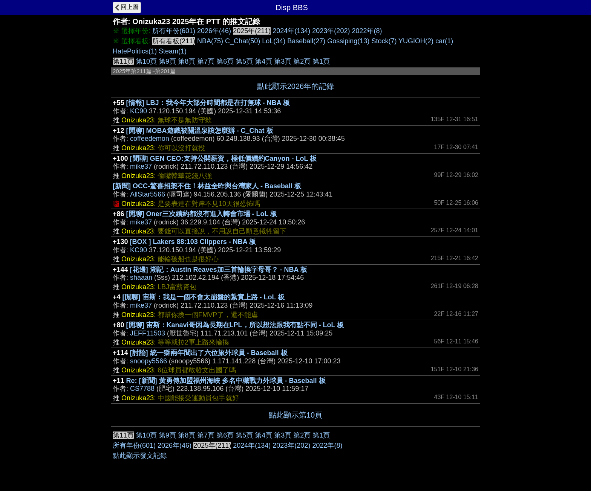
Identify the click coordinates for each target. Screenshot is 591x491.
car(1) (444, 41)
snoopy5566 (148, 361)
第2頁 (302, 61)
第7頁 (205, 61)
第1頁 (321, 61)
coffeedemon (149, 138)
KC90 (138, 111)
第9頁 (167, 61)
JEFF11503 (147, 333)
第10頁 (146, 61)
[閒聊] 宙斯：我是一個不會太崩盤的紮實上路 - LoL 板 (203, 297)
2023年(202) (331, 31)
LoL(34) (273, 41)
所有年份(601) (173, 31)
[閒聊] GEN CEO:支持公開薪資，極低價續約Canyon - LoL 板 (223, 158)
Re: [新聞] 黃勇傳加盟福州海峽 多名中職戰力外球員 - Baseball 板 (226, 380)
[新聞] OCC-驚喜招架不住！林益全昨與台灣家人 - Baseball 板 (207, 186)
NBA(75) (210, 41)
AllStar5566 (147, 194)
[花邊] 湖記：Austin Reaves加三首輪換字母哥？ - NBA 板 (218, 269)
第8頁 (186, 61)
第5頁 (244, 61)
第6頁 (225, 61)
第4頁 (263, 61)
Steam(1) (173, 51)
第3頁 (282, 61)
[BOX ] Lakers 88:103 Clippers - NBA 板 (193, 242)
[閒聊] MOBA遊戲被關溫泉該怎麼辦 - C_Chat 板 (199, 130)
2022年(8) (367, 31)
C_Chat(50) (242, 41)
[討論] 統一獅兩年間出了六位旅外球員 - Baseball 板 (209, 353)
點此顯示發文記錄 (140, 455)
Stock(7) (384, 41)
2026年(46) (214, 31)
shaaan (141, 277)
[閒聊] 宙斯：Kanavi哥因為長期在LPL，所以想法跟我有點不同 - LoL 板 (235, 325)
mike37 (141, 166)
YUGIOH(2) (415, 41)
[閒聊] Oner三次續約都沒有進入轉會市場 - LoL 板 (201, 214)
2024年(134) (291, 31)
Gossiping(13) (348, 41)
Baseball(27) (306, 41)
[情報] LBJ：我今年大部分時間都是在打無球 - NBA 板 (208, 103)
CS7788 (142, 388)
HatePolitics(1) (135, 51)
